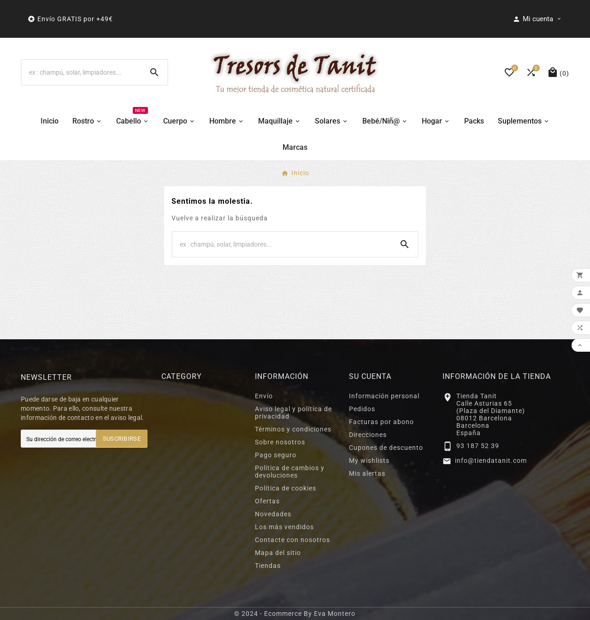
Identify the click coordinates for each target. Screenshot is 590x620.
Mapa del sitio (278, 552)
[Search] (154, 72)
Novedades (273, 514)
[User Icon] (537, 18)
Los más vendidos (284, 527)
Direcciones (368, 434)
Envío (264, 396)
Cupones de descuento (386, 447)
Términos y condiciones (293, 429)
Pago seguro (275, 455)
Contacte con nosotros (292, 539)
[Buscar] (82, 72)
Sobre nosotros (280, 442)
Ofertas (267, 501)
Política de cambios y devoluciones (289, 471)
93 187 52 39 (477, 445)
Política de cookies (285, 488)
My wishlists (369, 460)
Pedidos (362, 409)
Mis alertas (367, 473)
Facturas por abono (381, 421)
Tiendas (268, 565)
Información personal (384, 396)
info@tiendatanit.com (491, 460)
